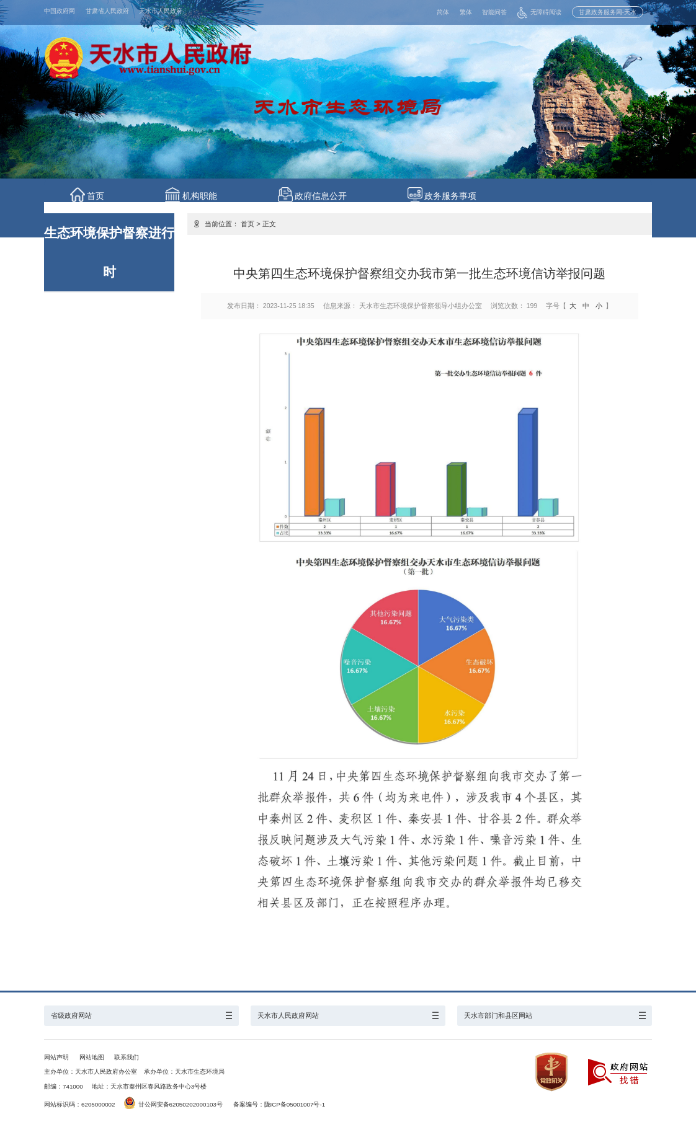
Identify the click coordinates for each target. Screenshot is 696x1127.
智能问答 (494, 12)
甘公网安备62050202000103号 (173, 1104)
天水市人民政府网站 (288, 1015)
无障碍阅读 (539, 12)
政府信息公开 (327, 196)
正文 (269, 224)
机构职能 (204, 196)
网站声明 (56, 1057)
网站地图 (91, 1057)
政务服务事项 (460, 196)
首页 (98, 196)
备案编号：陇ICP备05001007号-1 (279, 1104)
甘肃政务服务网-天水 (607, 12)
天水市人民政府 (160, 10)
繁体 (466, 12)
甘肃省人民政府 (107, 10)
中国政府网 (59, 10)
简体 (443, 12)
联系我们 (126, 1057)
